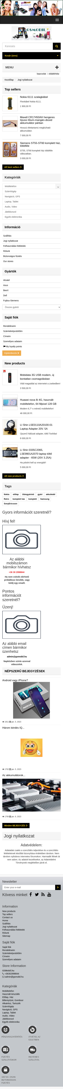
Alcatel (6, 280)
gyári (40, 494)
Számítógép (8, 1006)
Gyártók (10, 271)
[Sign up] (58, 887)
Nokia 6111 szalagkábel (34, 97)
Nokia (6, 494)
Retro (6, 499)
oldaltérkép (54, 74)
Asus (5, 285)
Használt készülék (11, 994)
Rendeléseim (9, 326)
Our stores (8, 261)
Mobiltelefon (8, 991)
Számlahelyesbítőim (12, 331)
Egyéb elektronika (10, 1022)
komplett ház (19, 499)
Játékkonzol (8, 1019)
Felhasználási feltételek (14, 246)
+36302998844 (12, 973)
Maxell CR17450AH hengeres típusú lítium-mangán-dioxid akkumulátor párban (37, 120)
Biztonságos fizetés (12, 256)
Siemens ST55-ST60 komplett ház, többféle (40, 144)
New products (15, 363)
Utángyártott (28, 494)
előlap (16, 494)
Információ (12, 227)
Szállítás (7, 236)
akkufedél (50, 494)
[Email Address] (28, 887)
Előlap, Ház (7, 997)
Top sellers (13, 89)
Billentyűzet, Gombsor (12, 1000)
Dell (5, 295)
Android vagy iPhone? (31, 699)
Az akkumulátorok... (31, 794)
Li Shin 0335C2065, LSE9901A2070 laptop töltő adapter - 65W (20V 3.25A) (36, 453)
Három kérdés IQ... (31, 746)
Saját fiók (11, 317)
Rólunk (6, 251)
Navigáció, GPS (10, 1009)
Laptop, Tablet (9, 1012)
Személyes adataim (12, 341)
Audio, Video (8, 1015)
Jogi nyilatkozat (10, 241)
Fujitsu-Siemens (11, 300)
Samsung (44, 499)
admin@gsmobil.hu (17, 656)
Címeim (7, 336)
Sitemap (6, 936)
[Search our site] (27, 46)
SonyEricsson (10, 503)
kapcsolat (41, 74)
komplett (32, 499)
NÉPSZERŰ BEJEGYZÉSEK (25, 671)
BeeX (5, 290)
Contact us (7, 917)
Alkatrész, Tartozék (11, 1003)
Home (5, 920)
